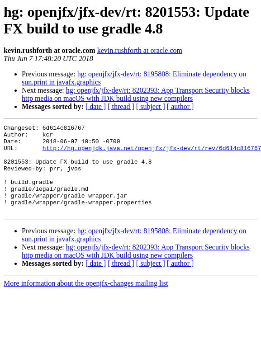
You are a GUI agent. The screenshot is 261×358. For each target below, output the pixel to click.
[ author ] (180, 106)
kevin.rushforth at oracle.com (139, 50)
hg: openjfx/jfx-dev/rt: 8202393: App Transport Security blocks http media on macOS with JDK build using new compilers (136, 94)
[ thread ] (121, 106)
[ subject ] (150, 106)
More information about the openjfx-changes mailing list (86, 301)
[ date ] (95, 106)
